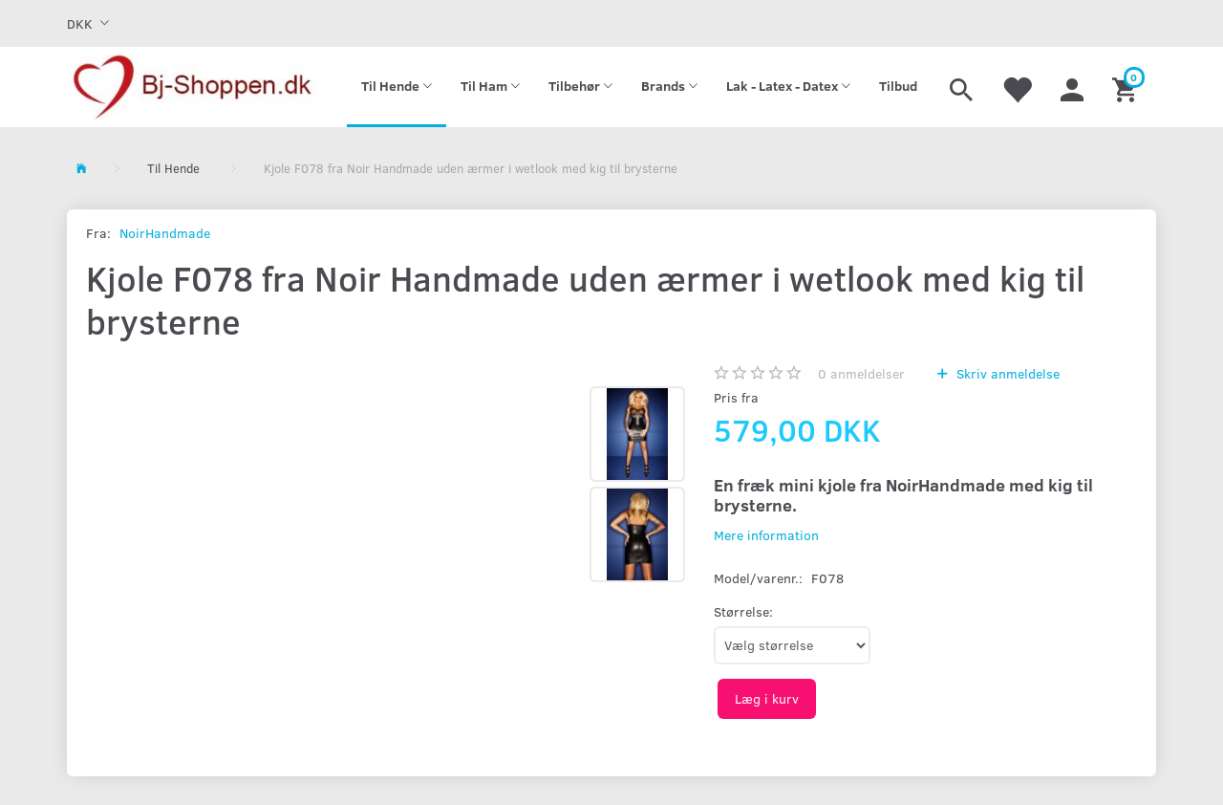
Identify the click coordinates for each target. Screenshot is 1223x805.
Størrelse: (743, 611)
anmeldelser (861, 373)
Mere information (766, 535)
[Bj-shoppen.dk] (192, 87)
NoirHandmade (164, 233)
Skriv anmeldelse (1006, 373)
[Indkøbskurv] (1127, 87)
